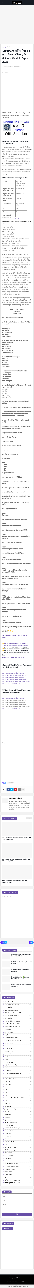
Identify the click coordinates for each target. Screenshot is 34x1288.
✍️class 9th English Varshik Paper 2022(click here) (15, 645)
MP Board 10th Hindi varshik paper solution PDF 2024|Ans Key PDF (16, 860)
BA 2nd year (18, 1043)
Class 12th (18, 1084)
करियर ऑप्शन (18, 1172)
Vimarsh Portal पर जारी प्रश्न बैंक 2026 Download (21, 970)
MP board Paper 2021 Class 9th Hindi (13, 673)
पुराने (31, 942)
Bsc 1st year (18, 1054)
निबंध (18, 1178)
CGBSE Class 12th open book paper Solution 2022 (21, 985)
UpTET (18, 1139)
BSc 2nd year (18, 1046)
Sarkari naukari (18, 1131)
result (18, 1161)
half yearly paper (18, 1147)
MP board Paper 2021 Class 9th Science (14, 679)
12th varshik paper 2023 (18, 1016)
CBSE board (18, 1062)
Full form (18, 1103)
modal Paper (18, 1153)
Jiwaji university (18, 1109)
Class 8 (18, 1101)
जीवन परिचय (18, 1175)
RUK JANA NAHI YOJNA (18, 1128)
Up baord (18, 1136)
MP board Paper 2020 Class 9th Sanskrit (14, 709)
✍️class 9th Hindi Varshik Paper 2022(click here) (15, 643)
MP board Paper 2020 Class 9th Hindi (13, 698)
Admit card (18, 1029)
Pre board (18, 1117)
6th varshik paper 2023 (18, 1024)
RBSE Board (18, 1125)
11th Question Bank (18, 1010)
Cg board (18, 1071)
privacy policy (23, 1281)
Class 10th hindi (18, 1079)
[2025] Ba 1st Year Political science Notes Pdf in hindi (21, 955)
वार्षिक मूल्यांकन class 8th (18, 1183)
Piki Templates (20, 1278)
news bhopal (18, 1156)
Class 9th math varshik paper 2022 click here (14, 657)
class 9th (18, 1145)
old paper (18, 1158)
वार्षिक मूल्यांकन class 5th (18, 1180)
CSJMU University (18, 1065)
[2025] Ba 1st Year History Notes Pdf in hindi (21, 962)
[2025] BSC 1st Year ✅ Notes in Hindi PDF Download (20, 978)
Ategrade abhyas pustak (18, 1040)
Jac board (18, 1106)
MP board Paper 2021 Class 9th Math (13, 677)
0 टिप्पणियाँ (17, 66)
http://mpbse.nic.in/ (19, 218)
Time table (18, 1134)
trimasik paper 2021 (18, 1164)
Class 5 (18, 1090)
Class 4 (18, 1087)
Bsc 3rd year (18, 1057)
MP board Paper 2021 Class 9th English (13, 675)
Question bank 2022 (18, 1123)
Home (9, 1281)
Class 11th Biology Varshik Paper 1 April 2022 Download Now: (14, 881)
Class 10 (18, 1076)
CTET (18, 1068)
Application (18, 1035)
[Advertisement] (17, 25)
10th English (18, 1002)
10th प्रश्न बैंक (18, 1008)
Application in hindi (18, 1038)
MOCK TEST (18, 1112)
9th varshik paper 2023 (18, 1027)
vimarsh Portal (18, 1169)
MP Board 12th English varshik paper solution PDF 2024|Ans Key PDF (16, 838)
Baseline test (18, 1051)
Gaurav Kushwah (15, 798)
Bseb (18, 1060)
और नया (4, 942)
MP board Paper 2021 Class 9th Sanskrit (14, 684)
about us (14, 1281)
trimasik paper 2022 (18, 1167)
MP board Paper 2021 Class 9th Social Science (16, 681)
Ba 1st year (18, 1049)
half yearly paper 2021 (18, 1150)
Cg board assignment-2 (18, 1073)
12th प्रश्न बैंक (18, 1019)
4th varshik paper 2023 (18, 1021)
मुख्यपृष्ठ (4, 47)
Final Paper (10, 47)
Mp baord (18, 1114)
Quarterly (18, 1120)
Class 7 (18, 1095)
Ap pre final (18, 1032)
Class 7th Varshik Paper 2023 (18, 1098)
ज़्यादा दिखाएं (28, 818)
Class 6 (18, 1093)
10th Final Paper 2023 (18, 1005)
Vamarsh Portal (18, 1142)
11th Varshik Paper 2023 (18, 1013)
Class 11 (18, 1082)
